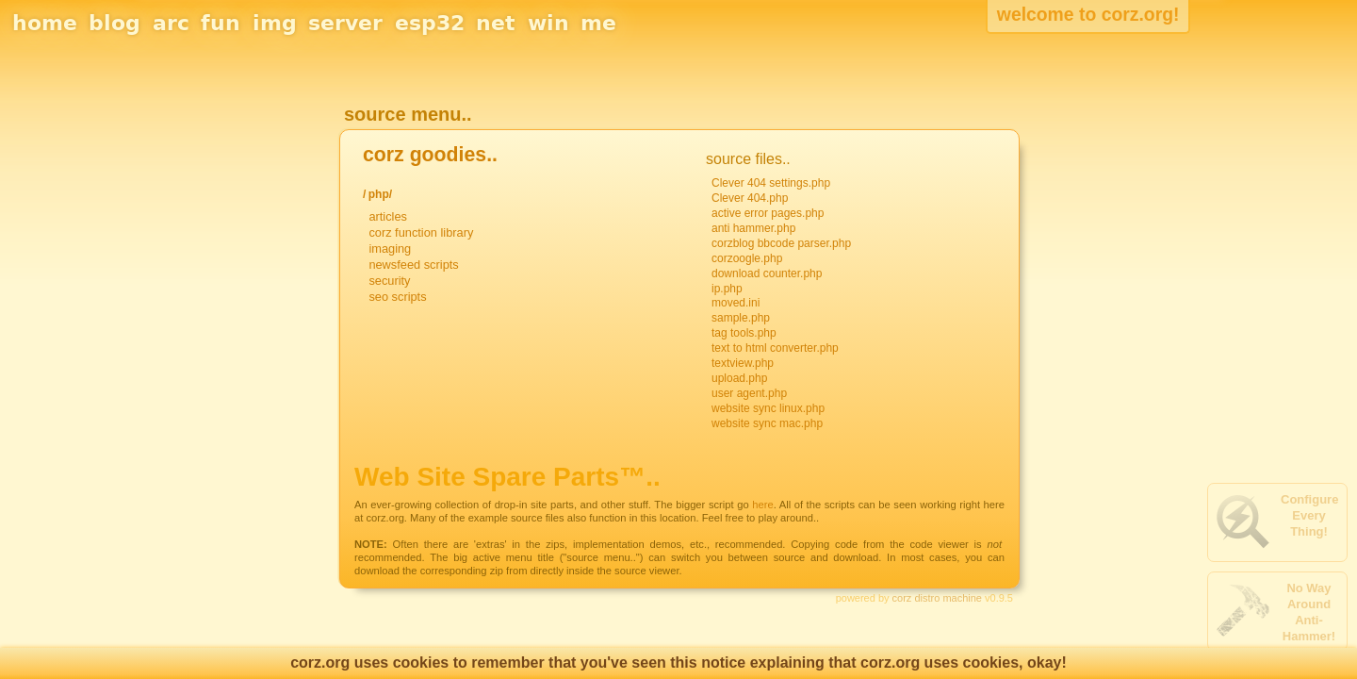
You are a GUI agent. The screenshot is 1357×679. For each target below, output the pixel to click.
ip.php (727, 288)
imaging (389, 248)
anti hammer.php (753, 228)
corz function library (420, 232)
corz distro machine (937, 598)
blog (114, 23)
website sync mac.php (767, 423)
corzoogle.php (746, 258)
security (389, 280)
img (275, 23)
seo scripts (397, 297)
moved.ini (735, 302)
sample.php (740, 317)
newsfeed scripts (413, 264)
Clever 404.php (749, 198)
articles (387, 216)
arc (171, 23)
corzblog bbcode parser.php (781, 243)
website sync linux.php (768, 408)
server (345, 23)
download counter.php (766, 273)
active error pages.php (767, 213)
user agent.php (749, 393)
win (548, 23)
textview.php (742, 363)
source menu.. (408, 114)
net (495, 23)
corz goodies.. (430, 154)
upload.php (739, 378)
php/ (380, 194)
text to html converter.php (775, 348)
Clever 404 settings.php (770, 183)
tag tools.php (744, 333)
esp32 (430, 23)
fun (220, 23)
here (762, 504)
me (598, 23)
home (44, 23)
